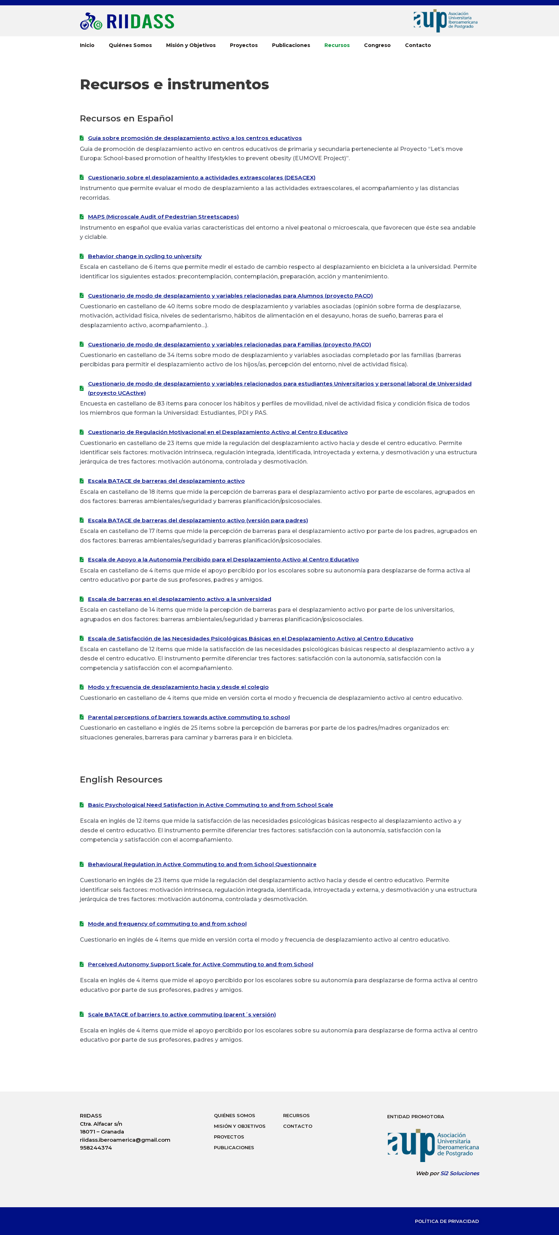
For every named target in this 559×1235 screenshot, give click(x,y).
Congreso (377, 45)
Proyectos (244, 45)
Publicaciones (291, 45)
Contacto (418, 45)
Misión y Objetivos (191, 45)
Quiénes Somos (130, 45)
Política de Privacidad (447, 1221)
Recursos (337, 45)
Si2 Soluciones (459, 1173)
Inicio (87, 45)
